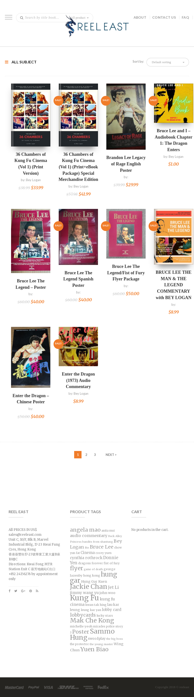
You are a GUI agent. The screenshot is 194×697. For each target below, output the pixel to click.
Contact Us (164, 17)
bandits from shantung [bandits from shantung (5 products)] (97, 541)
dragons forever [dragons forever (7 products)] (90, 563)
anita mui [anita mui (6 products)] (108, 530)
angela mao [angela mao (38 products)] (85, 529)
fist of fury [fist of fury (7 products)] (112, 563)
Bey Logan (33, 180)
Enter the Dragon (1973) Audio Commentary (78, 380)
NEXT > (111, 455)
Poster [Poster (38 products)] (80, 631)
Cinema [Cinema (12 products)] (88, 552)
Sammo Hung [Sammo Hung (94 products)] (92, 634)
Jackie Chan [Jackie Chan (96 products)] (88, 586)
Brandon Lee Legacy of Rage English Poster (126, 164)
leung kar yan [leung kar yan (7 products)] (91, 610)
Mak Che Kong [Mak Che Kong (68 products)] (92, 620)
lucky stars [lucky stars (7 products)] (105, 615)
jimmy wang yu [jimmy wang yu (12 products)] (84, 592)
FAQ (185, 17)
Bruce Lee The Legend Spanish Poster (78, 279)
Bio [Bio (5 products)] (87, 547)
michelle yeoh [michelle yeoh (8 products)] (81, 626)
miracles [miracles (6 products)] (99, 626)
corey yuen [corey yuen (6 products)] (103, 553)
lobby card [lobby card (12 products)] (111, 609)
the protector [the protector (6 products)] (79, 644)
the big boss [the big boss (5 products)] (114, 638)
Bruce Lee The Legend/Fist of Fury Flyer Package (126, 272)
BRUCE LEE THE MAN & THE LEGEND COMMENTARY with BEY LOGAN (174, 285)
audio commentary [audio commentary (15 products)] (88, 535)
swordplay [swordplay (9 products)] (97, 639)
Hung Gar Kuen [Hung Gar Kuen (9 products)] (94, 582)
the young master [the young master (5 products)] (101, 644)
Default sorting (161, 62)
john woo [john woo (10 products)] (107, 593)
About (140, 17)
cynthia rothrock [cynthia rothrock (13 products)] (86, 557)
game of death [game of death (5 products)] (93, 569)
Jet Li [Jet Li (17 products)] (113, 587)
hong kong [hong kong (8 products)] (91, 575)
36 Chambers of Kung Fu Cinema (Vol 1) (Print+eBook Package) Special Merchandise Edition (78, 167)
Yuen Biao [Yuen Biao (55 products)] (94, 649)
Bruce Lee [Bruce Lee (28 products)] (101, 547)
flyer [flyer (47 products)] (76, 568)
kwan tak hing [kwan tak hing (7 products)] (96, 605)
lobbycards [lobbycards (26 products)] (83, 615)
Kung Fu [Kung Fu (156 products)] (84, 597)
